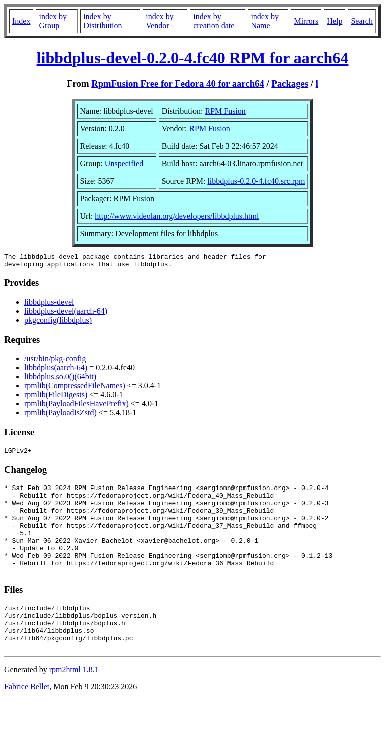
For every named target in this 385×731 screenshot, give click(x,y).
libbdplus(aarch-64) (55, 370)
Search (362, 21)
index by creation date (213, 21)
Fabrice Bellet (26, 718)
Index (21, 21)
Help (334, 21)
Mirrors (306, 21)
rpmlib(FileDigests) (55, 397)
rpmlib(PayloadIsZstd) (60, 415)
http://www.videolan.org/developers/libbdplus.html (177, 216)
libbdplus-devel (49, 305)
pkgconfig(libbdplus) (58, 323)
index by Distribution (102, 21)
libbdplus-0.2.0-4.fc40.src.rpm (256, 181)
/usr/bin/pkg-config (55, 361)
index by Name (265, 21)
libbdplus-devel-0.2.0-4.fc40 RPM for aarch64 (193, 58)
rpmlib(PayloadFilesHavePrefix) (76, 406)
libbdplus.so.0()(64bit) (60, 379)
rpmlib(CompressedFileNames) (74, 388)
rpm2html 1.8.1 (74, 701)
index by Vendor (160, 21)
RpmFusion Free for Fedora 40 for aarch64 (177, 83)
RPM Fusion (225, 111)
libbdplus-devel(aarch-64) (65, 314)
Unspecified (124, 163)
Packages (289, 83)
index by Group (53, 21)
